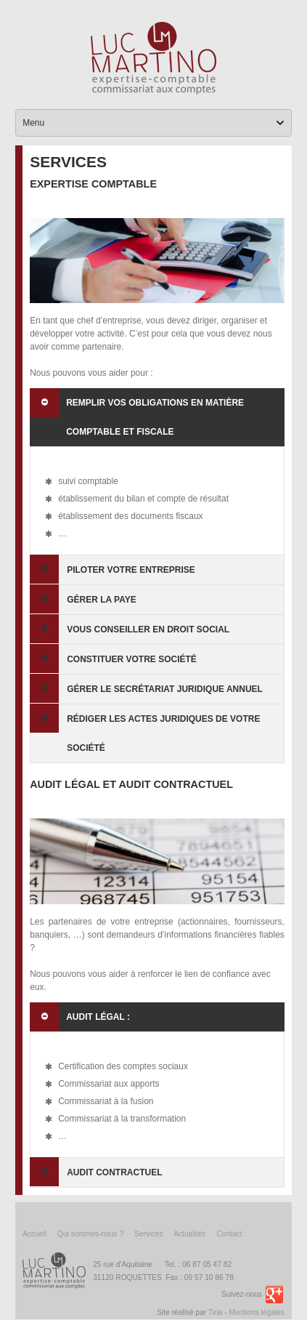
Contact (229, 1234)
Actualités (189, 1234)
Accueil (34, 1234)
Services (148, 1234)
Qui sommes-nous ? (90, 1234)
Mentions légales (256, 1312)
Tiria (215, 1312)
